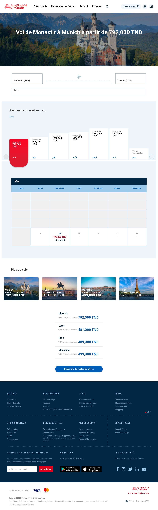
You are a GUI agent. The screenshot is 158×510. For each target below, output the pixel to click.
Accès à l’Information (88, 439)
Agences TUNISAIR (87, 432)
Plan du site (84, 435)
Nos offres (11, 400)
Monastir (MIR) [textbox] (22, 81)
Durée (16, 90)
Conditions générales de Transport (22, 501)
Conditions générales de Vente (50, 501)
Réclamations (48, 432)
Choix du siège (49, 400)
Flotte (9, 435)
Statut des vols (13, 403)
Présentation (12, 429)
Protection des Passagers (54, 429)
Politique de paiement (18, 504)
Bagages (46, 403)
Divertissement (121, 406)
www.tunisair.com (138, 493)
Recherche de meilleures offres (79, 369)
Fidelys (97, 6)
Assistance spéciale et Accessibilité (58, 409)
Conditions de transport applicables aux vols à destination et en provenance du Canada (59, 437)
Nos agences (12, 439)
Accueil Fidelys (121, 429)
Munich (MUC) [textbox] (124, 81)
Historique (11, 432)
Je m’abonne (46, 469)
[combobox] (27, 78)
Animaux (46, 406)
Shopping (119, 409)
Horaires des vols (14, 406)
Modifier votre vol (86, 406)
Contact (31, 504)
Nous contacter (85, 429)
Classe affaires (121, 400)
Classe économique (123, 403)
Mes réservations (86, 400)
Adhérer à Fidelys (122, 432)
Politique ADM (101, 501)
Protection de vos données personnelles (79, 501)
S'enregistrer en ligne (87, 403)
